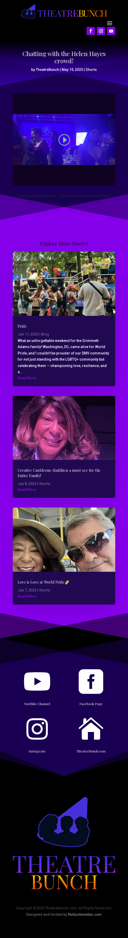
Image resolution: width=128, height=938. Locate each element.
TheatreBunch (47, 70)
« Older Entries (25, 615)
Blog (45, 334)
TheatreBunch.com (91, 751)
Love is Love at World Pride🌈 (43, 582)
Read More (27, 378)
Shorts (91, 70)
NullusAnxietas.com (85, 914)
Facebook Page (91, 704)
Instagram (37, 751)
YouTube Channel (37, 704)
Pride (22, 326)
